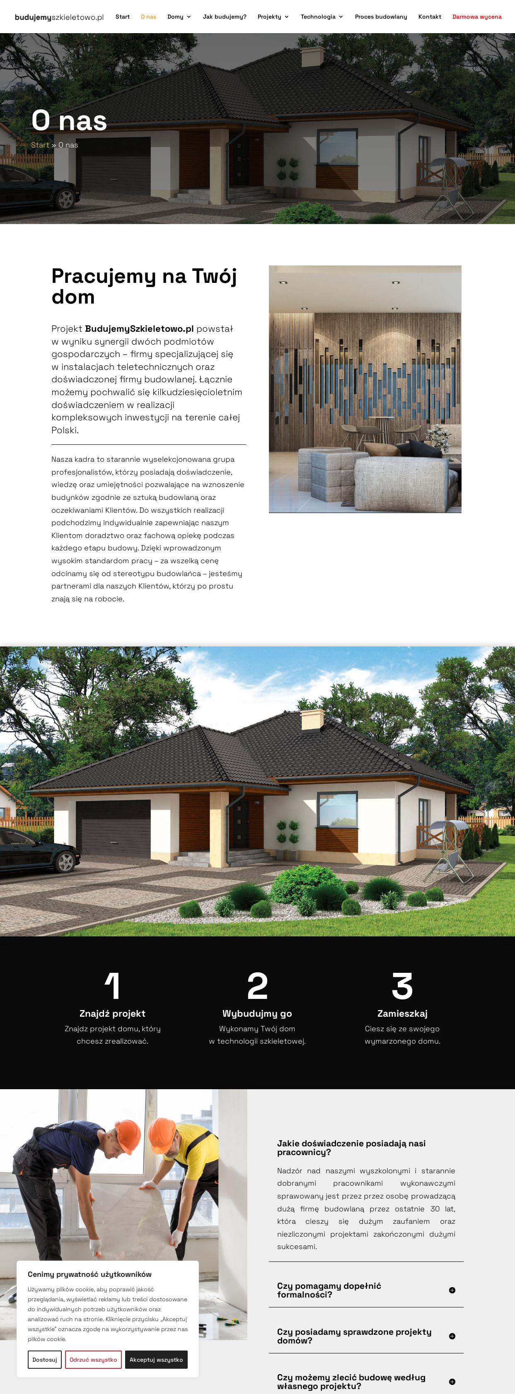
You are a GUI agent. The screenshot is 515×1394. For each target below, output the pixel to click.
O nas (148, 17)
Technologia (318, 17)
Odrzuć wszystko (93, 1359)
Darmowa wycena (477, 17)
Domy (175, 17)
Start (123, 17)
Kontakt (429, 17)
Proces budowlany (381, 17)
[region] (108, 1319)
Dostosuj (44, 1359)
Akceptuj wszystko (156, 1359)
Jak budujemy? (225, 17)
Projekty (269, 17)
